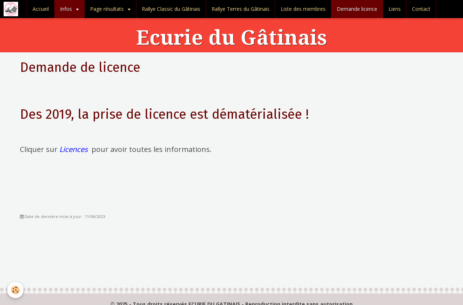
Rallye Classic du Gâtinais (171, 8)
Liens (394, 8)
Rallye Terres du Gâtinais (240, 8)
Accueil (41, 8)
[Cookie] (15, 290)
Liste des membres (303, 8)
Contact (421, 8)
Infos (66, 8)
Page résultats (107, 8)
